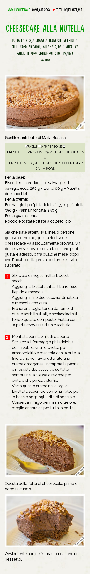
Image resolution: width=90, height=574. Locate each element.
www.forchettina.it (19, 10)
